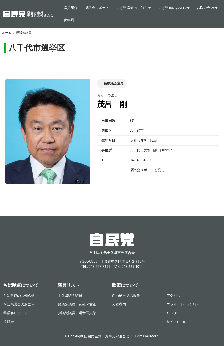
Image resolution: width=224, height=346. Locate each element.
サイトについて (178, 322)
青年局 (69, 20)
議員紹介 (71, 8)
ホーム (6, 32)
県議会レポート (97, 8)
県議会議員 (24, 32)
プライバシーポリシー (183, 304)
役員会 (8, 322)
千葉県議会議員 (70, 295)
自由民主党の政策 (126, 295)
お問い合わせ (207, 8)
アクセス (173, 295)
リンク (171, 313)
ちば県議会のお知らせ (133, 8)
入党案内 (119, 304)
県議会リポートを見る (147, 170)
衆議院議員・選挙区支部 (77, 304)
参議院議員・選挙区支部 (77, 313)
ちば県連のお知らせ (174, 8)
